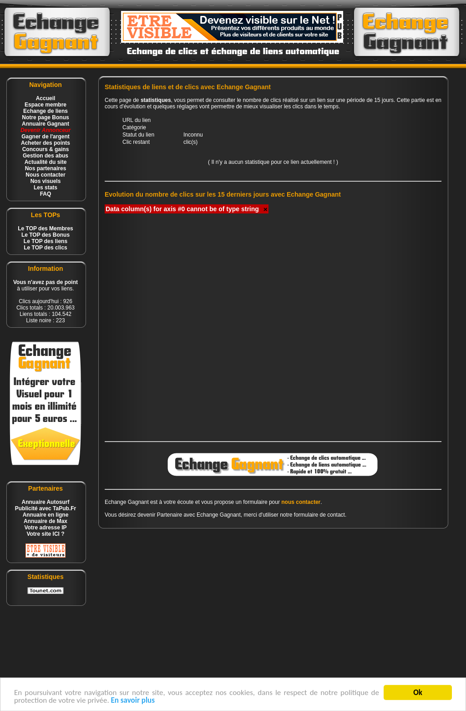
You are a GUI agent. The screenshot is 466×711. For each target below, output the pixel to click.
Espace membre (45, 105)
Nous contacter (45, 175)
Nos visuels (45, 181)
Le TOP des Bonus (45, 235)
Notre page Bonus (45, 117)
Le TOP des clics (45, 247)
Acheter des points (45, 143)
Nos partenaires (45, 168)
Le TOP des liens (45, 241)
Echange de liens (45, 111)
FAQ (45, 194)
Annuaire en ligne (46, 515)
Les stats (45, 187)
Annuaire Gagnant (45, 124)
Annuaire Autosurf (46, 502)
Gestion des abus (45, 155)
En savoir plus (133, 703)
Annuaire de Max (45, 521)
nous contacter (300, 502)
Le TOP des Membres (45, 228)
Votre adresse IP (45, 527)
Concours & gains (45, 149)
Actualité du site (46, 162)
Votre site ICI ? (45, 534)
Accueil (46, 98)
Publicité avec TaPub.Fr (45, 508)
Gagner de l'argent (45, 136)
